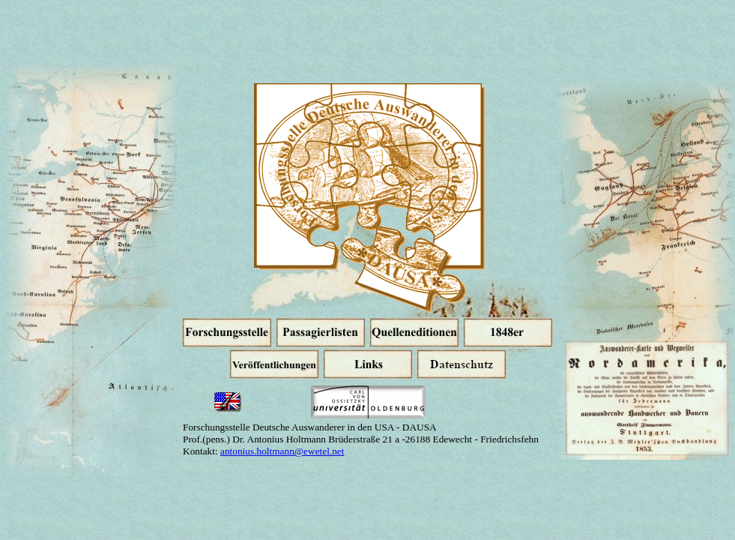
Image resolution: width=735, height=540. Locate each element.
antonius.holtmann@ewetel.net (282, 451)
